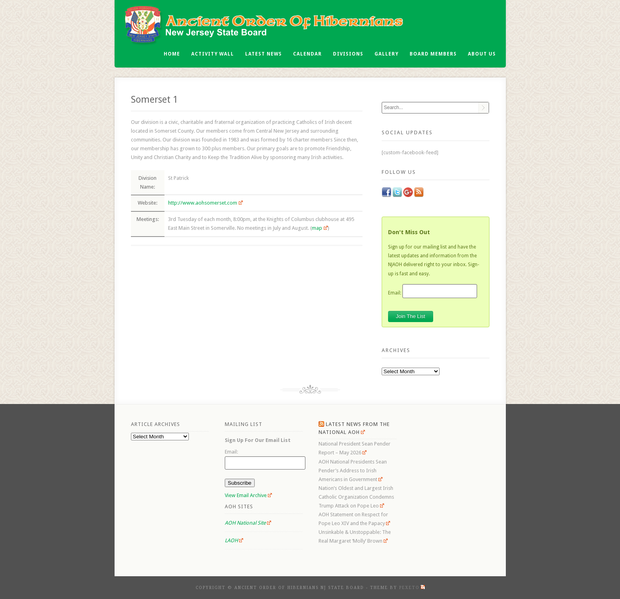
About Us (482, 54)
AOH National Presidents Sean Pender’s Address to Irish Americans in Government (353, 470)
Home (172, 54)
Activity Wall (212, 54)
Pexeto (412, 587)
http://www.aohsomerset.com (205, 203)
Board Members (433, 54)
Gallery (386, 54)
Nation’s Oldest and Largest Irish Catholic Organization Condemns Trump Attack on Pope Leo (356, 497)
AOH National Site (248, 523)
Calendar (307, 54)
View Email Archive (248, 495)
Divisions (348, 54)
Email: (394, 292)
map (320, 228)
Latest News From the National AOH (354, 428)
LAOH (234, 540)
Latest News (263, 54)
